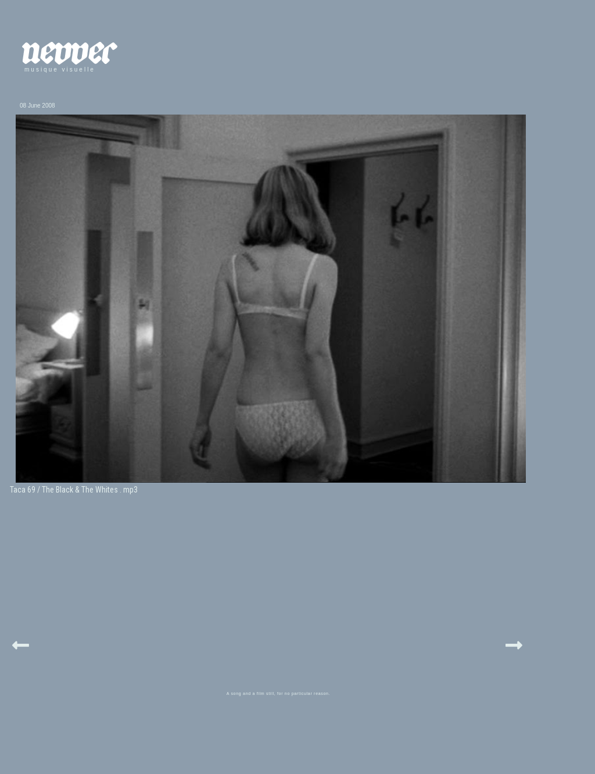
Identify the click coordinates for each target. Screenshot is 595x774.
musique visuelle (59, 69)
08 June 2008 (37, 105)
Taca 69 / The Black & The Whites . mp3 (74, 489)
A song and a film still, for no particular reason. (279, 693)
